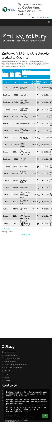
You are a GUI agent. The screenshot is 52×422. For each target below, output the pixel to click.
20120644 (15, 173)
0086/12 (15, 109)
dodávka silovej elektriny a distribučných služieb (25, 195)
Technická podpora (10, 355)
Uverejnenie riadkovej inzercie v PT (24, 116)
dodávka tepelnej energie (22, 145)
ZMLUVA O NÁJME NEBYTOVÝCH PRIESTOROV (25, 152)
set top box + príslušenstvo (24, 109)
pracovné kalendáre (23, 159)
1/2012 (15, 216)
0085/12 (15, 159)
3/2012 (15, 223)
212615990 (15, 123)
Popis (25, 82)
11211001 (15, 116)
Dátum (45, 82)
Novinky (7, 380)
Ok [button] (45, 416)
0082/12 (15, 187)
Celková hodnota (33, 82)
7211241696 (15, 130)
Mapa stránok (8, 371)
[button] (33, 17)
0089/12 (15, 88)
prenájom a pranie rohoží (24, 137)
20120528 (15, 202)
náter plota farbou (23, 209)
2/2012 (15, 152)
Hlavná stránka (8, 41)
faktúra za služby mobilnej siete (25, 130)
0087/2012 (15, 102)
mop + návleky (24, 95)
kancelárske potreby (23, 88)
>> (21, 229)
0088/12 (15, 95)
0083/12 (15, 180)
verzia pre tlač (26, 234)
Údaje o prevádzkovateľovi (13, 368)
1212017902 (15, 194)
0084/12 (15, 166)
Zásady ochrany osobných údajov (15, 364)
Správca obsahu (9, 352)
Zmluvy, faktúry (38, 41)
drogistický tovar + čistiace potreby (24, 102)
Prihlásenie (43, 17)
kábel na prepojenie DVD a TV (23, 180)
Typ (7, 82)
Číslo (15, 82)
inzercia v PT (24, 166)
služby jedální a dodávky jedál (24, 202)
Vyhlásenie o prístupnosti (12, 358)
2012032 (15, 209)
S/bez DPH (39, 82)
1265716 (15, 138)
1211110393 (15, 145)
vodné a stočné (25, 123)
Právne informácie (10, 361)
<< (2, 229)
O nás (6, 374)
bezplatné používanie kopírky (23, 173)
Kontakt (6, 377)
